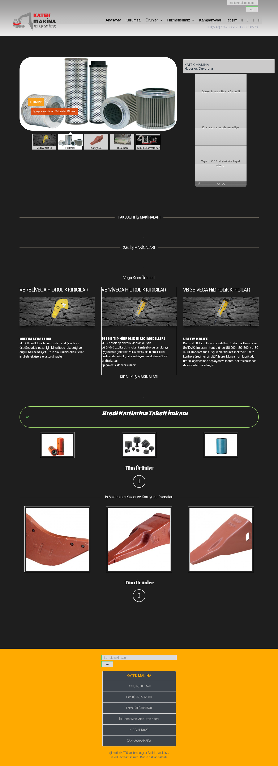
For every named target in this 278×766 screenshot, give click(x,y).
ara (251, 10)
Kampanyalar (210, 20)
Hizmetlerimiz (181, 20)
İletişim (231, 20)
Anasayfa (113, 20)
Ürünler (154, 20)
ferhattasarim (129, 757)
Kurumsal (133, 20)
